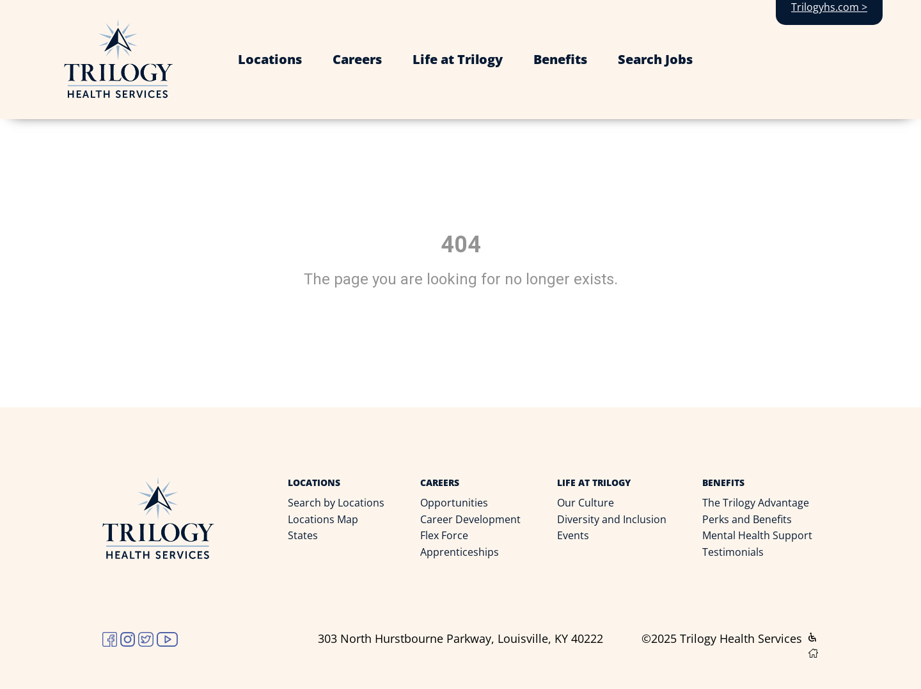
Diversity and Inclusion (611, 519)
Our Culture (585, 503)
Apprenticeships (459, 552)
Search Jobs (655, 59)
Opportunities (454, 503)
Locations (270, 59)
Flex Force (444, 535)
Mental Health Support (757, 535)
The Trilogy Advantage (755, 503)
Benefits (560, 59)
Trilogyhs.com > (829, 7)
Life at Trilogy (458, 59)
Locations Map (323, 519)
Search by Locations (336, 503)
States (303, 535)
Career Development (470, 519)
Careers (357, 59)
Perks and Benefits (747, 519)
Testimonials (733, 552)
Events (573, 535)
